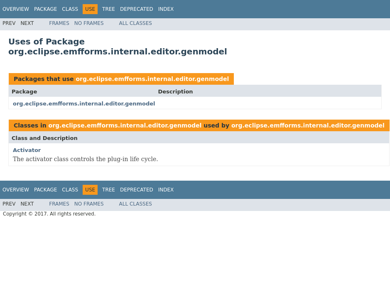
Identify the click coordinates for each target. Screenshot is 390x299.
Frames (59, 23)
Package (45, 9)
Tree (108, 9)
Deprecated (136, 9)
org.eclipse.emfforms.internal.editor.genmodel (152, 79)
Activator (27, 150)
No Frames (89, 23)
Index (166, 9)
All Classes (135, 23)
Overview (15, 9)
